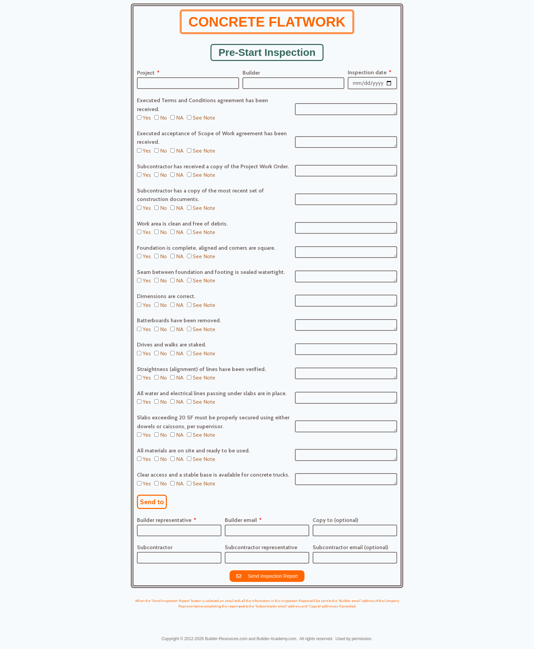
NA (180, 117)
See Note (204, 117)
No (163, 117)
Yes (147, 117)
